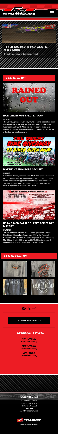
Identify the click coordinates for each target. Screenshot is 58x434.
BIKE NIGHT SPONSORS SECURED (23, 169)
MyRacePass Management (29, 424)
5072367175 (29, 408)
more (24, 132)
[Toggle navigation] (52, 12)
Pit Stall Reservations (29, 320)
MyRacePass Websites (29, 420)
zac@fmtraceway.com (29, 411)
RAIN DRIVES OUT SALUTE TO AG (23, 115)
